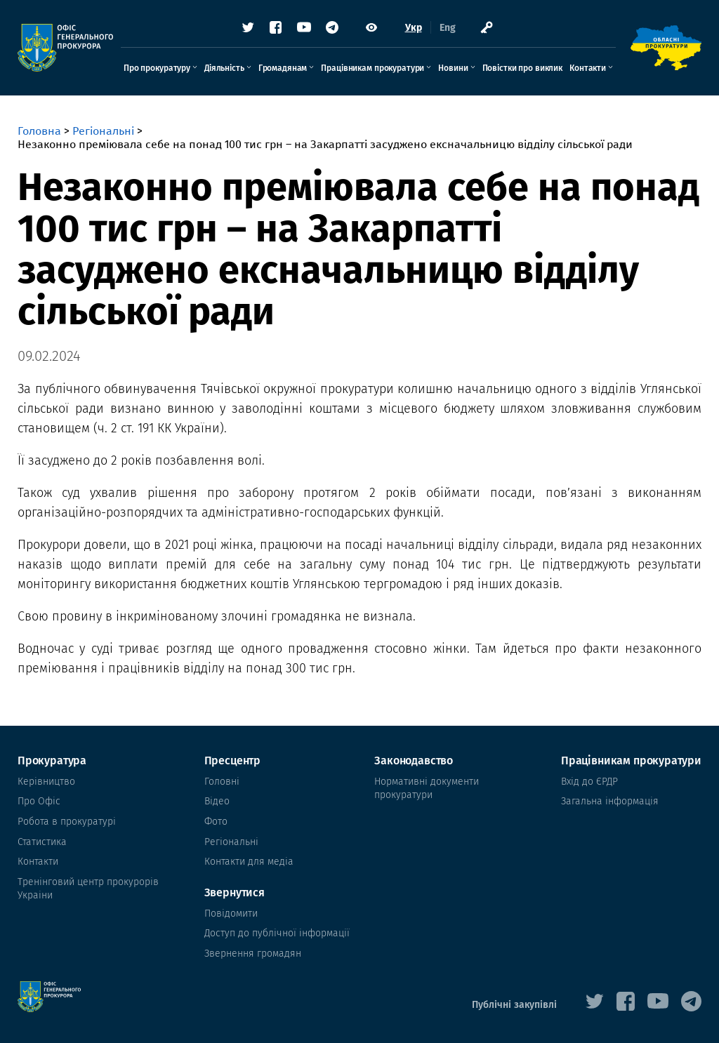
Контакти (587, 68)
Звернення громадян (252, 953)
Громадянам (283, 68)
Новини (453, 68)
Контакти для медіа (248, 862)
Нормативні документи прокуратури (426, 789)
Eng (448, 28)
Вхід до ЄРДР (589, 782)
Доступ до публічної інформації (277, 933)
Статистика (42, 842)
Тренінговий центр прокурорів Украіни (88, 889)
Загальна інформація (610, 801)
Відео (217, 801)
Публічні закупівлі (514, 1005)
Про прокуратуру (157, 68)
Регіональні (103, 131)
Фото (215, 822)
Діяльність (224, 68)
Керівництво (46, 782)
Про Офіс (39, 801)
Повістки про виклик (522, 68)
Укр (413, 28)
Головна (39, 131)
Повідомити (231, 913)
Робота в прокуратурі (67, 822)
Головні (221, 782)
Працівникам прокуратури (372, 68)
